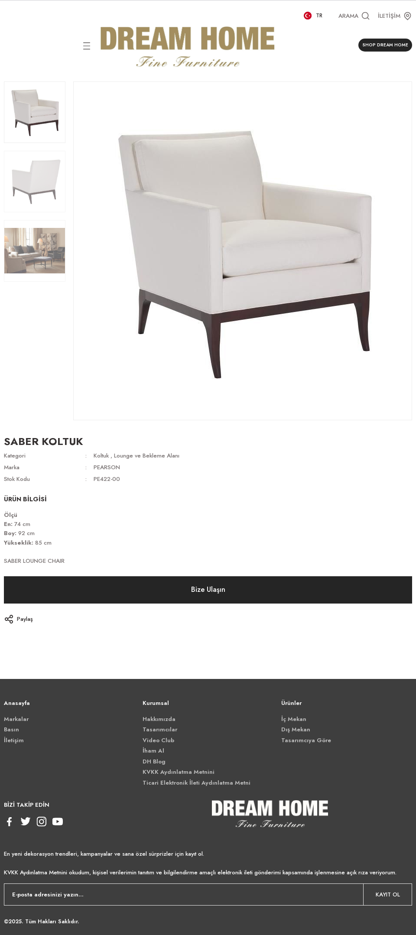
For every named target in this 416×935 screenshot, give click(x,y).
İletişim (14, 740)
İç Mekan (293, 719)
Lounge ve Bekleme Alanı (146, 455)
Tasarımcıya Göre (306, 740)
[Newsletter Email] (208, 894)
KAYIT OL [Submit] (388, 894)
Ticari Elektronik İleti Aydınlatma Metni (196, 783)
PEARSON (107, 467)
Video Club (158, 740)
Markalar (16, 719)
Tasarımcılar (160, 729)
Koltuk (101, 455)
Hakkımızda (159, 719)
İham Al (153, 751)
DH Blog (154, 761)
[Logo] (187, 45)
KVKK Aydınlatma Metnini (178, 772)
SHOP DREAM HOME (385, 45)
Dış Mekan (295, 729)
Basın (11, 729)
